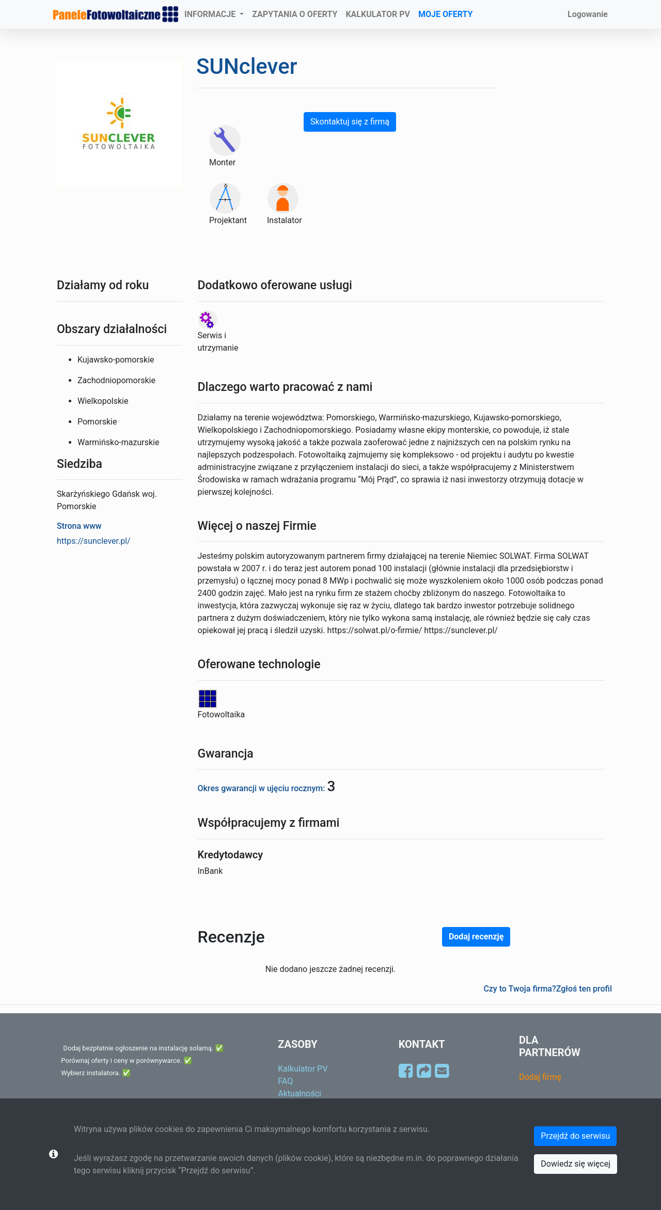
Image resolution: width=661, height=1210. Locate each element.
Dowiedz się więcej (575, 1164)
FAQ (285, 1081)
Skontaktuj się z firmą (349, 122)
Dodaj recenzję (476, 936)
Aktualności (299, 1093)
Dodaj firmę (540, 1077)
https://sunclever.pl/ (94, 541)
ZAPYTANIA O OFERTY (294, 14)
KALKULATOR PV (377, 14)
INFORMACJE (211, 14)
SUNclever (246, 66)
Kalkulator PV (302, 1069)
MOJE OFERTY (445, 14)
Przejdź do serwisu (575, 1136)
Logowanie (588, 14)
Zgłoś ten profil (584, 989)
